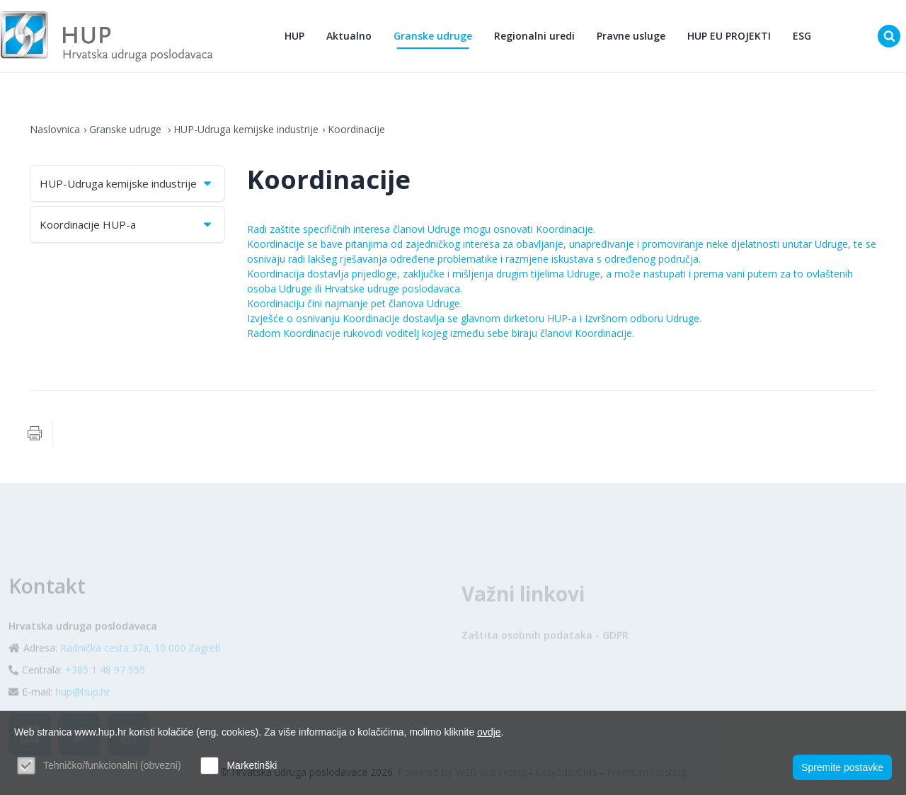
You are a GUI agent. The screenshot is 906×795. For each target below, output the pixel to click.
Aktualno (349, 35)
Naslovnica (55, 129)
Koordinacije (356, 129)
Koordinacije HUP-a (127, 224)
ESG (802, 35)
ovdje (488, 732)
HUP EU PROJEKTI (729, 35)
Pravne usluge (631, 35)
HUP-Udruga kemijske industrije (246, 129)
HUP (294, 35)
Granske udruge (433, 35)
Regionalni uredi (534, 35)
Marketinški (251, 765)
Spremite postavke (842, 767)
